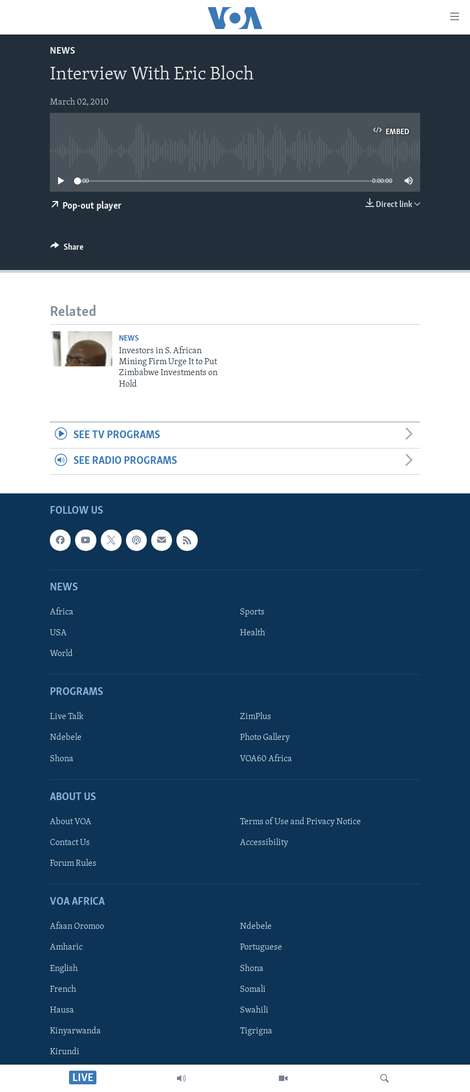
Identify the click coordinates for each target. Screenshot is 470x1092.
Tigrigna (256, 1030)
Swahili (254, 1009)
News (62, 51)
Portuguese (261, 947)
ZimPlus (255, 716)
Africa (61, 612)
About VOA (70, 822)
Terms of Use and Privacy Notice (300, 822)
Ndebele (66, 737)
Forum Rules (73, 863)
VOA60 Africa (266, 758)
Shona (61, 758)
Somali (253, 989)
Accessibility (264, 842)
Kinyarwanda (75, 1030)
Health (252, 633)
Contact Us (70, 842)
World (61, 654)
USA (58, 633)
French (63, 989)
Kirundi (64, 1051)
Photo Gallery (265, 737)
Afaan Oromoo (77, 926)
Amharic (66, 947)
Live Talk (67, 716)
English (64, 968)
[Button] (66, 249)
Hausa (62, 1009)
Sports (252, 612)
